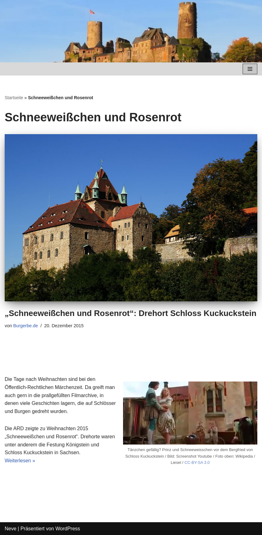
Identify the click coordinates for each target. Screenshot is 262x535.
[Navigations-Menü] (250, 69)
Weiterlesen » (20, 460)
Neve (10, 528)
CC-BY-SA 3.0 (197, 462)
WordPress (67, 528)
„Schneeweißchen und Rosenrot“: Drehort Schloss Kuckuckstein (130, 313)
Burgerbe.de (25, 325)
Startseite (14, 97)
